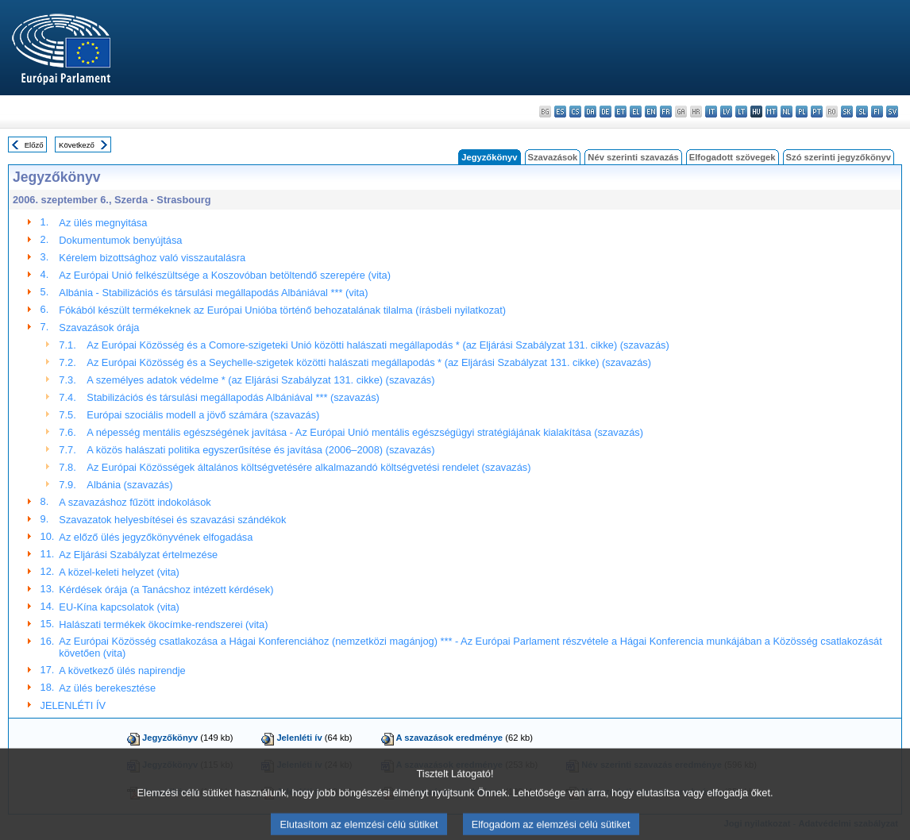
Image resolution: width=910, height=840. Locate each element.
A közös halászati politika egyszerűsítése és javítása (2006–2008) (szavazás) (260, 450)
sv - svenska (892, 112)
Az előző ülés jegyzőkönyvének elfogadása (156, 537)
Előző (34, 145)
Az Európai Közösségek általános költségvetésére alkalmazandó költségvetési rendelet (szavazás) (308, 467)
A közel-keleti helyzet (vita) (119, 572)
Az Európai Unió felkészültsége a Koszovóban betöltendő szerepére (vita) (225, 275)
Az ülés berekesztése (107, 688)
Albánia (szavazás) (129, 485)
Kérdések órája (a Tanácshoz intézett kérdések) (166, 589)
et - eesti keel (621, 112)
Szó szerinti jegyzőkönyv (838, 157)
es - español (560, 112)
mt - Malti (771, 112)
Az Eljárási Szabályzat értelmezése (138, 555)
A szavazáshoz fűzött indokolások (134, 502)
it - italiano (711, 112)
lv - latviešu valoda (726, 112)
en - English (651, 112)
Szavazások (553, 157)
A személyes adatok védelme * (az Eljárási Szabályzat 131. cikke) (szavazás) (260, 380)
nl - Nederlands (786, 112)
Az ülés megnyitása (103, 223)
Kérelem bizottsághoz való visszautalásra (152, 258)
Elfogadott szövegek (732, 157)
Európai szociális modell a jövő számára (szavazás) (203, 415)
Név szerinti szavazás (633, 157)
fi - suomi (877, 112)
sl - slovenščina (862, 112)
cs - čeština (575, 112)
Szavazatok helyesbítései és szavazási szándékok (172, 520)
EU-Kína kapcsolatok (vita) (119, 607)
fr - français (666, 112)
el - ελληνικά (636, 112)
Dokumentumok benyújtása (120, 240)
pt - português (817, 112)
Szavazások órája (99, 327)
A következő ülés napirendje (122, 670)
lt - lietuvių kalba (741, 112)
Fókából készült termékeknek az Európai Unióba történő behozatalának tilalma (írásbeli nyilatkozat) (282, 310)
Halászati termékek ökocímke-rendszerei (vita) (163, 624)
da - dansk (590, 112)
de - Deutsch (605, 112)
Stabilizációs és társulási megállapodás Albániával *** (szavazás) (233, 397)
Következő (76, 145)
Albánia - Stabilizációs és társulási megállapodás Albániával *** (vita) (213, 293)
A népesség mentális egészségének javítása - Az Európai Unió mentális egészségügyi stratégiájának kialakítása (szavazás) (365, 432)
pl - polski (802, 112)
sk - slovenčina (847, 112)
